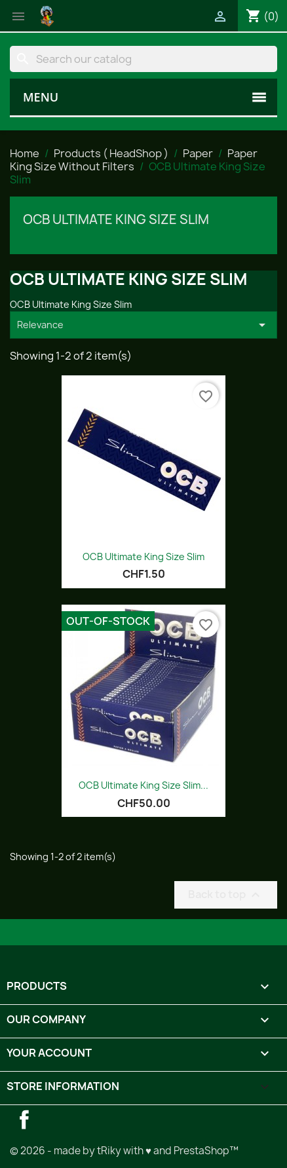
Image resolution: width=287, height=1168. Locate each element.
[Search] (143, 59)
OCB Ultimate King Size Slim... (143, 785)
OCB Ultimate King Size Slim (116, 219)
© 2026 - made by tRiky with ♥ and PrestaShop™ (124, 1151)
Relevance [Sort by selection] (143, 325)
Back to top (225, 894)
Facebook (24, 1119)
